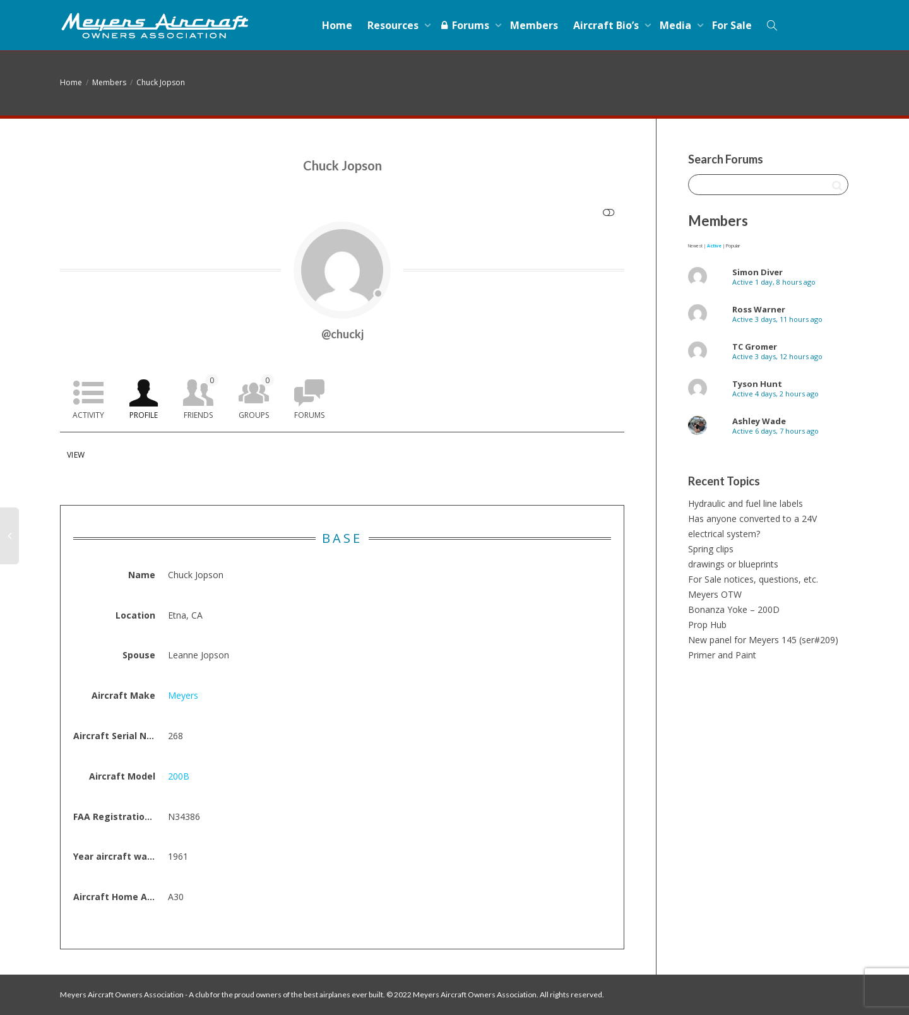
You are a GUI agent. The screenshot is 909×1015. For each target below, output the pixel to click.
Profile (143, 415)
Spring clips (711, 549)
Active (714, 246)
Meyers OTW (715, 594)
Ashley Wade (759, 421)
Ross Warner (758, 309)
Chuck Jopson (160, 82)
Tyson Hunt (757, 383)
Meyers (183, 695)
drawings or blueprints (733, 564)
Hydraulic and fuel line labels (745, 503)
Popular (733, 246)
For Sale (732, 25)
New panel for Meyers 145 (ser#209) (763, 640)
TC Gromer (754, 346)
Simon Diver (757, 272)
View (76, 454)
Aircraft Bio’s (607, 25)
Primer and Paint (722, 655)
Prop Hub (707, 625)
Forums (465, 25)
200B (178, 776)
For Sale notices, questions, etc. (753, 579)
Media (677, 25)
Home (337, 25)
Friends (201, 397)
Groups (256, 397)
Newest (695, 246)
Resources (394, 25)
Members (534, 25)
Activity (88, 415)
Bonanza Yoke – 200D (734, 609)
